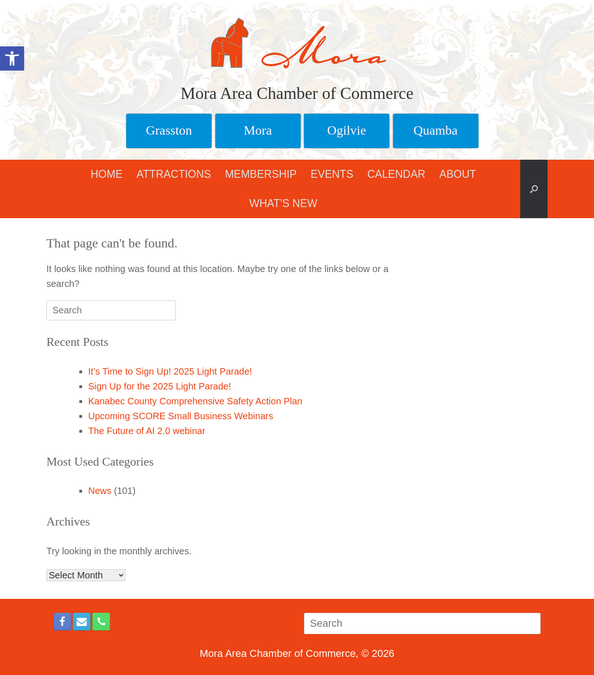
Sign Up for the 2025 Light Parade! (159, 386)
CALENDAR (396, 174)
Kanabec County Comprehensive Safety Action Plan (195, 401)
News (99, 491)
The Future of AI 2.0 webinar (146, 431)
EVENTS (331, 174)
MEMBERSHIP (261, 174)
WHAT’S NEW (283, 203)
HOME (106, 174)
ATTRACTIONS (173, 174)
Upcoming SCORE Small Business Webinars (180, 416)
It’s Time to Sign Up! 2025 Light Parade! (170, 371)
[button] (534, 189)
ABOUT (457, 174)
